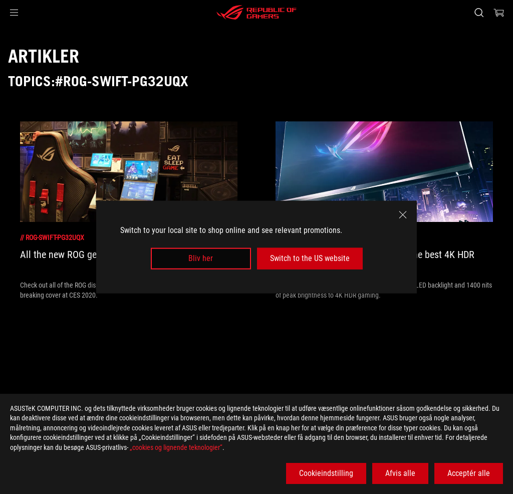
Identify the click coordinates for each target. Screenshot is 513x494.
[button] (14, 13)
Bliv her (200, 258)
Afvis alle (400, 473)
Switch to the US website (310, 258)
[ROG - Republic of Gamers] (256, 12)
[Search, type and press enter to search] (479, 12)
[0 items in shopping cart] (499, 12)
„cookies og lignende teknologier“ (176, 447)
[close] (403, 215)
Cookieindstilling (326, 473)
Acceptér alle (468, 473)
